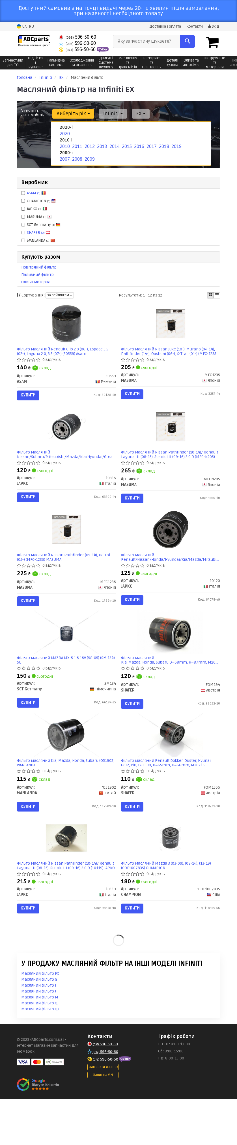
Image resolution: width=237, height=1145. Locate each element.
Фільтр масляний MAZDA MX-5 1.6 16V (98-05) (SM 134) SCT (64, 685)
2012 (89, 145)
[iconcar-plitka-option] (210, 295)
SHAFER (38, 232)
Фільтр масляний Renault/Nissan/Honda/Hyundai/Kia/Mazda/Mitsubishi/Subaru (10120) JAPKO (170, 574)
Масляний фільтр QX (40, 1054)
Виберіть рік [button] (72, 113)
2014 (113, 145)
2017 (150, 145)
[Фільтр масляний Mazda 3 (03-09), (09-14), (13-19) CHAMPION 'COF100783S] (170, 878)
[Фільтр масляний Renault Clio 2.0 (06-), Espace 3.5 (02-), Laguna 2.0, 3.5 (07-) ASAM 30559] (66, 326)
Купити (31, 397)
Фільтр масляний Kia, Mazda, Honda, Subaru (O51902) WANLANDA (60, 795)
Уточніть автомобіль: (33, 112)
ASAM (36, 192)
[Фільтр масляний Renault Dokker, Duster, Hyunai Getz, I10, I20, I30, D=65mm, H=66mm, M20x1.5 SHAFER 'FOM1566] (170, 768)
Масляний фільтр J (38, 1037)
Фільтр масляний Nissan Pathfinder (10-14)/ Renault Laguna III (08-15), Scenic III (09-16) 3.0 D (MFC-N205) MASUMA (168, 464)
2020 (64, 133)
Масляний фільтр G (39, 1025)
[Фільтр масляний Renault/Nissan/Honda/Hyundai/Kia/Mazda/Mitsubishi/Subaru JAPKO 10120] (170, 547)
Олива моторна (35, 281)
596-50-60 (77, 37)
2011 (76, 145)
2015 (126, 145)
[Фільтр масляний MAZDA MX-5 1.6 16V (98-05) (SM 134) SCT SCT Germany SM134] (66, 657)
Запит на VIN (103, 1121)
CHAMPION (38, 200)
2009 (89, 156)
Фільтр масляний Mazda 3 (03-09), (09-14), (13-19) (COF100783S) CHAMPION (169, 906)
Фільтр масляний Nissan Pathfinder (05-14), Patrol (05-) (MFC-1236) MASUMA (66, 574)
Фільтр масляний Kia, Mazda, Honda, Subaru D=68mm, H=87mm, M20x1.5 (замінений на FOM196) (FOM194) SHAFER (170, 685)
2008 (76, 156)
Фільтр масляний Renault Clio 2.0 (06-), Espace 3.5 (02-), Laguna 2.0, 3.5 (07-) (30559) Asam (65, 353)
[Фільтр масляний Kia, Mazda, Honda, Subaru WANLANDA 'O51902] (66, 768)
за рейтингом (59, 295)
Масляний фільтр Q (39, 1048)
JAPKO (34, 208)
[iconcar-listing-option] (217, 295)
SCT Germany (41, 224)
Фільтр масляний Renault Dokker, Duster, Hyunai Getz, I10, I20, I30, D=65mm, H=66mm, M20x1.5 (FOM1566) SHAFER (168, 795)
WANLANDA (38, 240)
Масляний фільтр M (39, 1043)
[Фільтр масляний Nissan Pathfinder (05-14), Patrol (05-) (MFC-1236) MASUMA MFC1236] (66, 547)
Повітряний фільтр (39, 267)
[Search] (187, 41)
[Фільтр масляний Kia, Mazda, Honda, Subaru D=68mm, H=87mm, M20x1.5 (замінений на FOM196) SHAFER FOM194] (170, 657)
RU (31, 26)
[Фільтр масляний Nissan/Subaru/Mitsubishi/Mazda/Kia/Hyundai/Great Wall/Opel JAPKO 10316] (66, 436)
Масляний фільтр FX (40, 1019)
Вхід (213, 26)
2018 (163, 145)
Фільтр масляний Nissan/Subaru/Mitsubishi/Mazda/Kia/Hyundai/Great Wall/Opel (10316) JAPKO (67, 464)
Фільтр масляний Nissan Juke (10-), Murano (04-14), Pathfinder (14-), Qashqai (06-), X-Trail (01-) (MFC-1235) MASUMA (167, 353)
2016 (138, 145)
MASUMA (36, 216)
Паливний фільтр (37, 274)
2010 (64, 145)
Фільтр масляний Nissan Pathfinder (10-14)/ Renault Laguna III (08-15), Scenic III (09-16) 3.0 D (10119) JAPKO (64, 906)
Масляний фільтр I (38, 1031)
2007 (64, 156)
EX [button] (134, 113)
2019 (175, 145)
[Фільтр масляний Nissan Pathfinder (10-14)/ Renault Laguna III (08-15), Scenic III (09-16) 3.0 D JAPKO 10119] (66, 878)
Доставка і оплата (161, 26)
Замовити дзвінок (103, 1113)
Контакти (193, 26)
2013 (101, 145)
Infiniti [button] (109, 113)
